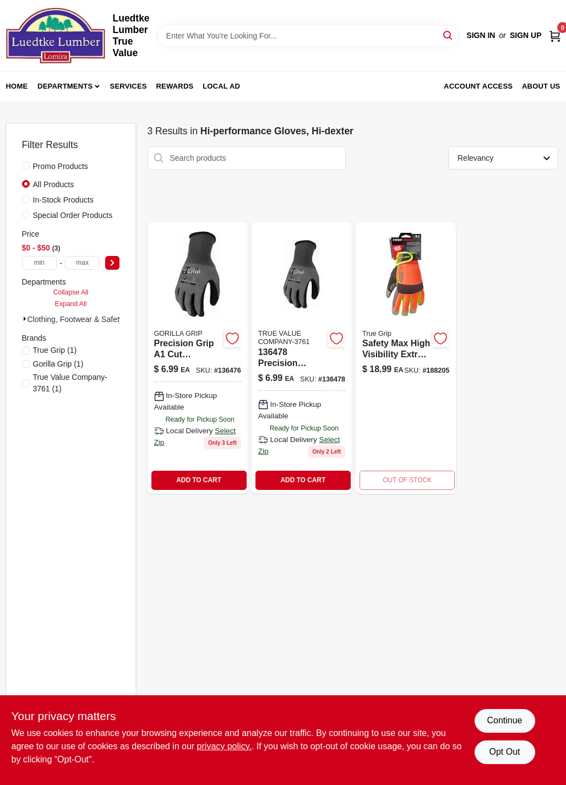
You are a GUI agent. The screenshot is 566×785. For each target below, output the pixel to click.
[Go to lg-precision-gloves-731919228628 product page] (198, 358)
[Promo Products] (26, 166)
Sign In (480, 35)
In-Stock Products (63, 200)
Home (17, 86)
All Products (53, 184)
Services (128, 86)
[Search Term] (308, 36)
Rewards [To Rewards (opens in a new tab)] (175, 86)
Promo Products (60, 166)
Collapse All (70, 292)
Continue (504, 720)
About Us (541, 86)
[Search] (448, 35)
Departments (64, 86)
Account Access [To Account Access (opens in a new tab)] (478, 86)
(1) (55, 350)
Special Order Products (73, 215)
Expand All (71, 304)
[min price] (39, 263)
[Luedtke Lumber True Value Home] (55, 36)
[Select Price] (112, 263)
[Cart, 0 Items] (554, 35)
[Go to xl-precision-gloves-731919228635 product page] (302, 358)
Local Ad (221, 86)
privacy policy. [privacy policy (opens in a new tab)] (224, 746)
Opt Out (504, 751)
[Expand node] (25, 319)
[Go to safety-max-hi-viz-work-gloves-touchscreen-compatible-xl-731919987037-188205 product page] (406, 358)
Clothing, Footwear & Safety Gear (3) (91, 319)
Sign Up (526, 35)
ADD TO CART (198, 480)
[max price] (82, 263)
